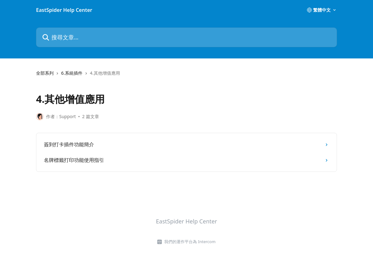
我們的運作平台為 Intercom (189, 241)
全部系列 (45, 73)
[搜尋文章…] (186, 37)
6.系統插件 (71, 73)
